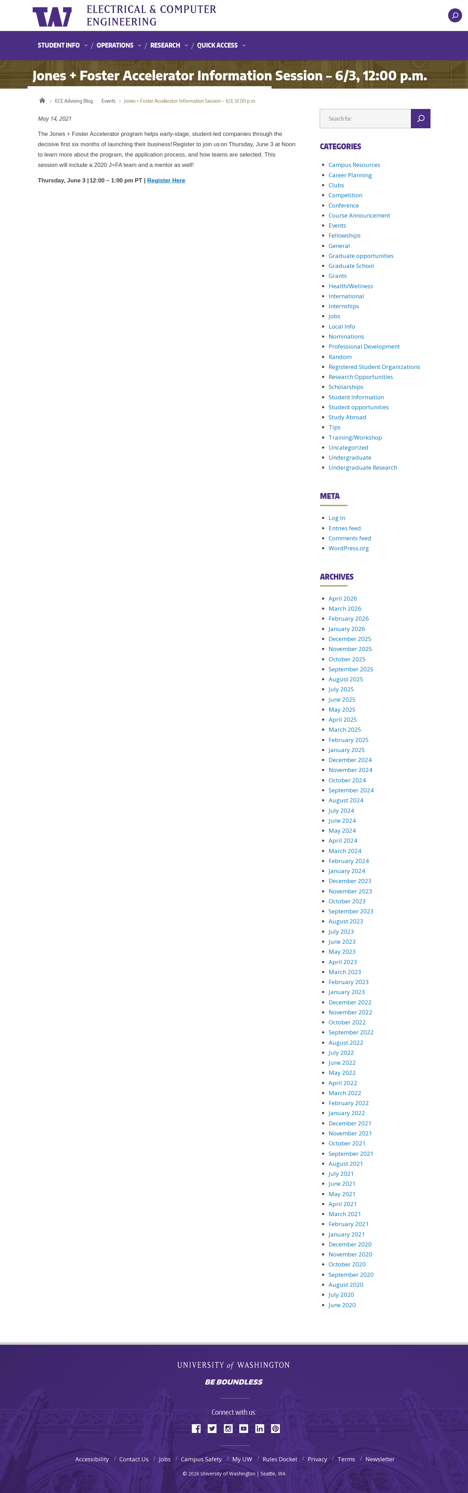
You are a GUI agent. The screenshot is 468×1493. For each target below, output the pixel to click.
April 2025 (343, 719)
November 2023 (350, 891)
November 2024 (350, 770)
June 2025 (342, 699)
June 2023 (342, 941)
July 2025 (341, 689)
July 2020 (341, 1295)
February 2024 (349, 861)
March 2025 (345, 729)
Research (165, 45)
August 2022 (346, 1042)
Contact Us (134, 1459)
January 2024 (347, 871)
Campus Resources (354, 165)
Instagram (230, 1428)
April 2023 (343, 962)
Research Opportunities (361, 377)
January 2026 (347, 629)
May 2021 (342, 1194)
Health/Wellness (351, 286)
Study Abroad (347, 417)
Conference (344, 205)
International (346, 296)
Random (340, 357)
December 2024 (350, 760)
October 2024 (347, 780)
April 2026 (343, 598)
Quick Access (217, 45)
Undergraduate (350, 457)
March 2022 (345, 1093)
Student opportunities (359, 407)
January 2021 (347, 1234)
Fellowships (345, 235)
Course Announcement (359, 215)
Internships (344, 306)
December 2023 (350, 881)
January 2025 (347, 750)
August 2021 (346, 1164)
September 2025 (351, 669)
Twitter (215, 1428)
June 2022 (342, 1062)
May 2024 (342, 830)
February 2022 (349, 1103)
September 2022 (351, 1032)
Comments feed (350, 538)
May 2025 (342, 709)
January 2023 (347, 992)
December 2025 (350, 639)
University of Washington (61, 15)
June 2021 (342, 1184)
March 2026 (345, 608)
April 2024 (343, 840)
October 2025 (347, 659)
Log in (337, 518)
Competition (345, 195)
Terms (346, 1459)
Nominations (346, 336)
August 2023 (346, 921)
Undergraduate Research (363, 467)
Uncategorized (349, 447)
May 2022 (342, 1072)
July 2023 (341, 931)
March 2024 (345, 851)
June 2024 (342, 820)
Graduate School (351, 266)
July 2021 (341, 1174)
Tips (335, 427)
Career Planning (350, 175)
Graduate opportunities (361, 256)
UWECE (160, 15)
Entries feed (345, 528)
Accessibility (92, 1459)
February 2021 (349, 1224)
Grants (338, 276)
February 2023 (349, 982)
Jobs (334, 316)
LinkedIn (262, 1428)
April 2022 (343, 1083)
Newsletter (380, 1459)
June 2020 (342, 1305)
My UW (242, 1459)
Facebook (199, 1428)
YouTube (246, 1428)
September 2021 (351, 1154)
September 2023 (351, 911)
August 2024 (346, 800)
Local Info (342, 326)
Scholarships (346, 387)
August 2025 (346, 679)
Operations (115, 45)
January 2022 (347, 1113)
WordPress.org (349, 548)
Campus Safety (201, 1459)
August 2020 (346, 1285)
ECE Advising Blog (74, 101)
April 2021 (343, 1204)
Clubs (336, 185)
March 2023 (345, 972)
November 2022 (350, 1012)
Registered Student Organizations (374, 367)
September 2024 (351, 790)
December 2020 (350, 1244)
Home (42, 99)
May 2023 (342, 951)
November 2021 (350, 1133)
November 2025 (350, 649)
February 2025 (349, 740)
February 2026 (349, 618)
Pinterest (278, 1428)
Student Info (59, 45)
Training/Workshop (355, 437)
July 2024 (341, 810)
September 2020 (351, 1275)
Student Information (356, 397)
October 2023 (347, 901)
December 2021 (350, 1123)
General (339, 246)
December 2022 (350, 1002)
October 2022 (347, 1022)
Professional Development (364, 346)
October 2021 (347, 1143)
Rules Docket (280, 1459)
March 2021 (345, 1214)
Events (109, 101)
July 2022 (341, 1052)
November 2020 (350, 1254)
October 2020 (347, 1264)
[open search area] (455, 15)
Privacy (317, 1459)
